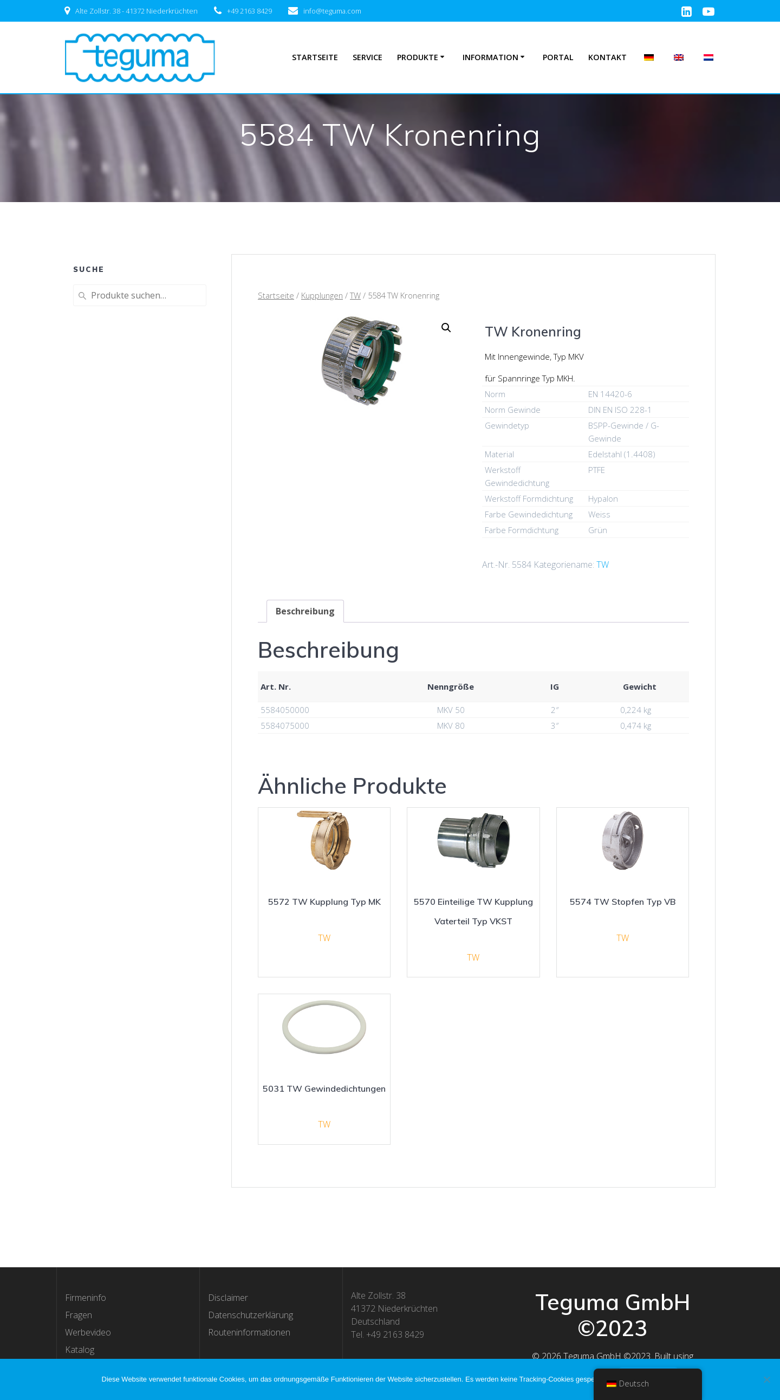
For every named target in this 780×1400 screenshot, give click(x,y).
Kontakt (607, 57)
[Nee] (766, 1379)
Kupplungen (322, 295)
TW (355, 295)
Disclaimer (228, 1298)
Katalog (79, 1350)
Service (367, 57)
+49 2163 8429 (249, 11)
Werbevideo (88, 1332)
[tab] (305, 611)
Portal (558, 57)
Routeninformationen (249, 1332)
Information (490, 57)
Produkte (417, 57)
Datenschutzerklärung (250, 1315)
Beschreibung (305, 611)
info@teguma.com (332, 11)
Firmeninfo (85, 1298)
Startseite (315, 57)
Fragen (78, 1315)
